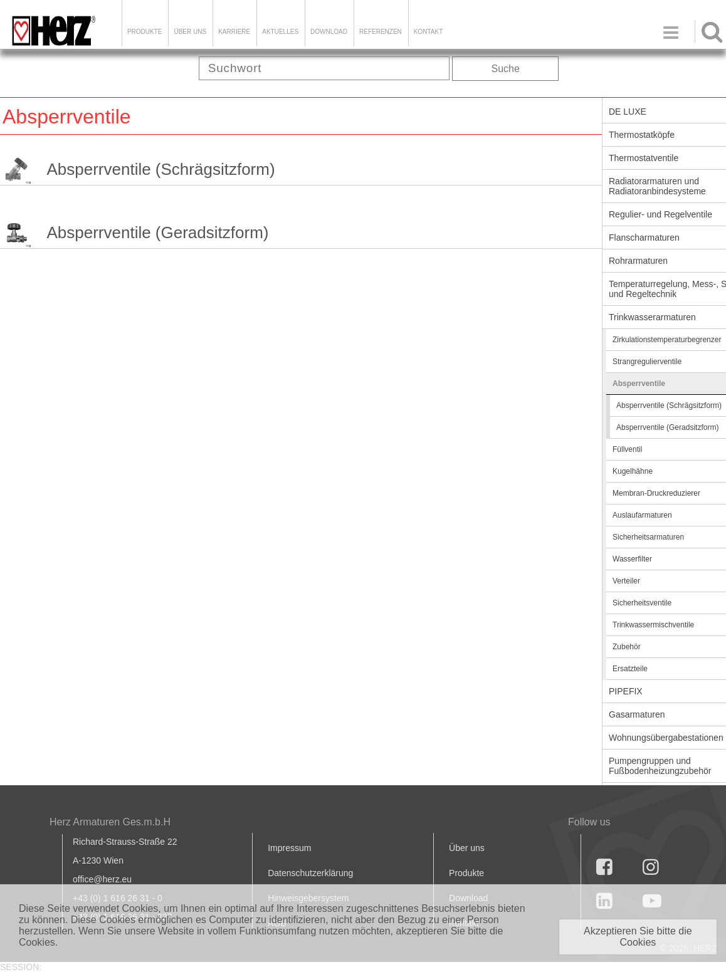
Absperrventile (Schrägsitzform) (160, 169)
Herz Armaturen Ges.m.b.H (110, 822)
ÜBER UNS (190, 31)
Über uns (467, 848)
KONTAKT (428, 31)
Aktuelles (280, 31)
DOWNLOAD (328, 31)
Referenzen (380, 31)
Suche (506, 68)
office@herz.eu (102, 879)
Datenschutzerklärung (310, 873)
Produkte (144, 31)
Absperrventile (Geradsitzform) (157, 232)
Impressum (289, 848)
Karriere (234, 31)
